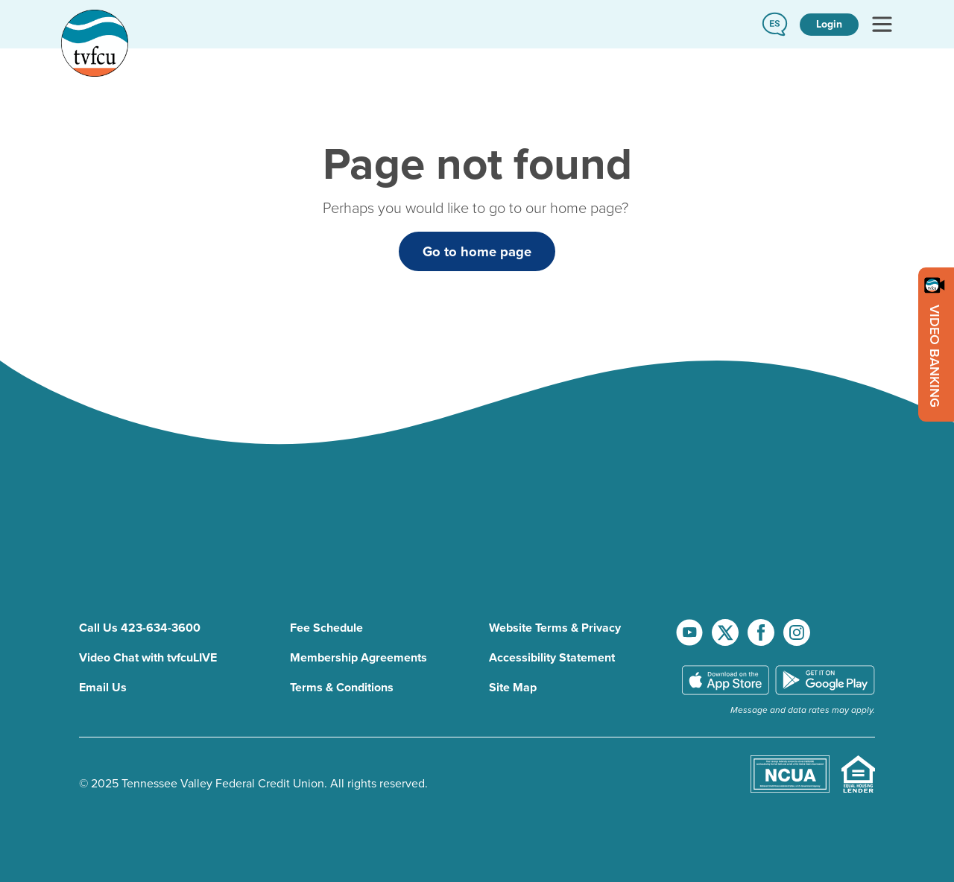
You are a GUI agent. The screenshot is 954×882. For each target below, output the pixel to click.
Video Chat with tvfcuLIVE (148, 657)
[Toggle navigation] (882, 24)
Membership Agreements (358, 657)
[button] (775, 24)
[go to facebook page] (762, 632)
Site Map (513, 687)
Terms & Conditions (342, 687)
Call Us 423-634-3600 (139, 627)
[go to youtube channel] (691, 632)
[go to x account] (727, 632)
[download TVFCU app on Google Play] (825, 681)
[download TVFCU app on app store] (725, 681)
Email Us (103, 687)
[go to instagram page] (796, 632)
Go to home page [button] (477, 251)
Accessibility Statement (552, 657)
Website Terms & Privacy (555, 627)
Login (829, 24)
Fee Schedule (326, 627)
